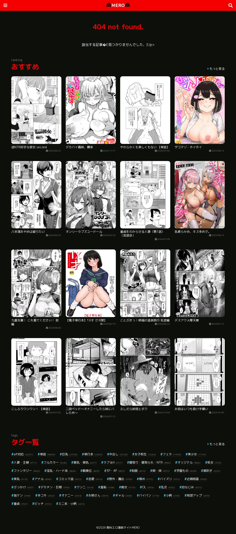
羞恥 (107, 487)
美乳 (21, 479)
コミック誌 (70, 479)
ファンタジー (27, 471)
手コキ (46, 495)
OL (148, 487)
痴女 (128, 487)
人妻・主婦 (25, 462)
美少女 (197, 454)
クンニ (85, 487)
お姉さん (98, 495)
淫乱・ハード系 (61, 471)
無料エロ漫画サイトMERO (123, 527)
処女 (214, 462)
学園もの (186, 471)
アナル (43, 479)
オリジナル (189, 462)
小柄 (173, 495)
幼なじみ (192, 487)
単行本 (93, 454)
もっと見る (217, 69)
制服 (139, 471)
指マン (22, 495)
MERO (118, 5)
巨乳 (69, 454)
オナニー (71, 495)
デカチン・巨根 (55, 487)
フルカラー (55, 462)
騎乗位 (91, 471)
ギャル (123, 495)
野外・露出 (120, 479)
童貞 (21, 503)
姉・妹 (161, 471)
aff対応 (23, 454)
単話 (47, 454)
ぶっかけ (24, 487)
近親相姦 (197, 479)
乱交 (168, 487)
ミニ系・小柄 (71, 503)
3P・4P (116, 471)
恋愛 (95, 479)
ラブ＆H (113, 462)
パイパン (149, 495)
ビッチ (43, 503)
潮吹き (211, 471)
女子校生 (145, 454)
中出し (118, 454)
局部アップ (198, 495)
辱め (146, 479)
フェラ (172, 454)
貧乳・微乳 (85, 462)
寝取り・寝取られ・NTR (150, 462)
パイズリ (170, 479)
